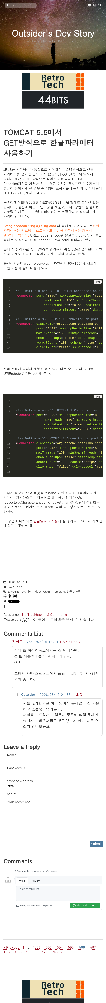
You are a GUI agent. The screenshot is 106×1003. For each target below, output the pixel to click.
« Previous (11, 947)
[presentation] (33, 830)
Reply (75, 641)
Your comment (18, 801)
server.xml (45, 591)
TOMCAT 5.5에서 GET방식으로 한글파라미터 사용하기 (48, 142)
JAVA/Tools (15, 587)
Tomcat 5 (59, 591)
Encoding (13, 591)
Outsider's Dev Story (53, 33)
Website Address (20, 780)
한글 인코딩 (74, 591)
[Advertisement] (53, 552)
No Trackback (33, 614)
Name (13, 754)
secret (12, 793)
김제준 (17, 641)
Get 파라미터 (29, 591)
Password (16, 767)
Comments (57, 614)
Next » (57, 951)
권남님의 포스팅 (45, 521)
